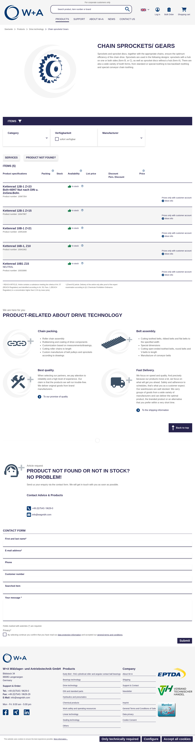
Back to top (180, 427)
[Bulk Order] (169, 12)
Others (66, 726)
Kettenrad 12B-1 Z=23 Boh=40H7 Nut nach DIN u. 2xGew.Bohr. (20, 189)
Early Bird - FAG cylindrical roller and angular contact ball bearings (92, 674)
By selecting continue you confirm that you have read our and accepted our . (65, 635)
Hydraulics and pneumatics (74, 697)
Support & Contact (131, 685)
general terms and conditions (109, 635)
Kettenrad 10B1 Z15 (16, 263)
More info (167, 201)
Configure (151, 739)
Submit (184, 640)
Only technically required (120, 739)
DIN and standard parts (73, 691)
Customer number (14, 574)
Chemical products (71, 703)
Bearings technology (72, 680)
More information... (61, 739)
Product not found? (41, 157)
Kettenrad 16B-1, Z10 (17, 246)
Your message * (13, 598)
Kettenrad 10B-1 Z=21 (17, 228)
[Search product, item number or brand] (91, 9)
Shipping (126, 680)
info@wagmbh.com (39, 515)
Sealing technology (71, 720)
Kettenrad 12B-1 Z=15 (17, 210)
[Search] (127, 9)
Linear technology (70, 714)
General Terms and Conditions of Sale (139, 708)
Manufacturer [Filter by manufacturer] (122, 135)
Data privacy (128, 714)
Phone (8, 562)
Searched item (12, 586)
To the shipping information (152, 410)
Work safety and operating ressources (79, 708)
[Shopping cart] (184, 12)
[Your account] (157, 12)
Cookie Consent (130, 720)
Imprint (126, 703)
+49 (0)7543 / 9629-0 (40, 508)
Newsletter (127, 691)
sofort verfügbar (68, 139)
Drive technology (70, 685)
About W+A (128, 674)
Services (11, 157)
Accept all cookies (177, 739)
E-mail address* (13, 550)
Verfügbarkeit (63, 133)
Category (28, 135)
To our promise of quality (53, 397)
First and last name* (15, 539)
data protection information (69, 635)
